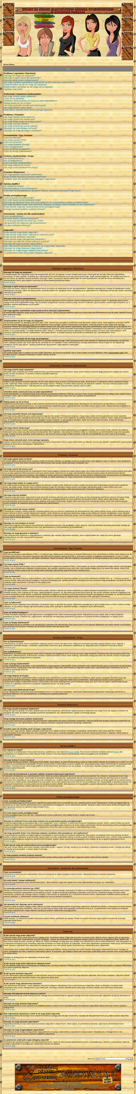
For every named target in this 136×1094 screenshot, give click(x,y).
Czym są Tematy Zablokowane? (18, 151)
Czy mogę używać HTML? (15, 140)
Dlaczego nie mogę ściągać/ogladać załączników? (26, 250)
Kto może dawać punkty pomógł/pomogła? (22, 200)
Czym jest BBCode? (13, 138)
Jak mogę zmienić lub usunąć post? (19, 119)
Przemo (116, 752)
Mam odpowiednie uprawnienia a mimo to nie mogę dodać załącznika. (34, 246)
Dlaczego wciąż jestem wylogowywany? (21, 80)
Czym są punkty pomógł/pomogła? (19, 198)
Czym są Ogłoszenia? (13, 147)
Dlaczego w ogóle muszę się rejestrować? (22, 78)
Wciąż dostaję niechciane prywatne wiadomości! (25, 177)
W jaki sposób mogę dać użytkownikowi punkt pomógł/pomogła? (32, 207)
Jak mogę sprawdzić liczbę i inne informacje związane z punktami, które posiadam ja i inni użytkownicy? (49, 204)
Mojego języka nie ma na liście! (17, 103)
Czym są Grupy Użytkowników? (18, 163)
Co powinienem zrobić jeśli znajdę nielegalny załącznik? (28, 253)
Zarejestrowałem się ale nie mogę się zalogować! (25, 84)
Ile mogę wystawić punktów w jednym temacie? (24, 209)
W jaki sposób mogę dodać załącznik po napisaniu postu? (29, 234)
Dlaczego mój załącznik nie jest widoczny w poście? (26, 241)
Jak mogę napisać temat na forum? (19, 117)
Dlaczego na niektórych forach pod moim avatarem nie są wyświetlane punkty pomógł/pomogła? (46, 202)
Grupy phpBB (74, 752)
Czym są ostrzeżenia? (13, 216)
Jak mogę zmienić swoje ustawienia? (20, 96)
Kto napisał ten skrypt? (14, 186)
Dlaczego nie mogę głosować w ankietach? (23, 130)
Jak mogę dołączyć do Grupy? (17, 165)
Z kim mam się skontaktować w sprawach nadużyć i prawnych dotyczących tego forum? (42, 191)
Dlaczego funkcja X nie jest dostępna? (20, 188)
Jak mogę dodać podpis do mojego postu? (22, 121)
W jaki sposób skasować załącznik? (19, 237)
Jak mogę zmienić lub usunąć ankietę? (21, 126)
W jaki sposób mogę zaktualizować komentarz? (24, 239)
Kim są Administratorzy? (14, 158)
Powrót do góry (9, 282)
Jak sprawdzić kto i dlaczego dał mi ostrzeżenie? (25, 223)
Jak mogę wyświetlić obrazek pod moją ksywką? (25, 105)
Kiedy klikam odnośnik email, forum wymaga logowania (28, 110)
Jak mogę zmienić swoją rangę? (18, 107)
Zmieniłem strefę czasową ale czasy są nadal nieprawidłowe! (30, 101)
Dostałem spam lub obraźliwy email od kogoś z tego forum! (30, 179)
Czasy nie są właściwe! (14, 98)
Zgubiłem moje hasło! (13, 89)
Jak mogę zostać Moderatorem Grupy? (21, 167)
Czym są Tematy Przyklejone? (17, 149)
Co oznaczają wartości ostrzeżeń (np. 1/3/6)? (23, 221)
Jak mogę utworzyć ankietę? (16, 124)
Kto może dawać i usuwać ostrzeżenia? (21, 218)
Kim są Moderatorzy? (13, 160)
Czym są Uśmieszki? (13, 142)
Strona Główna (8, 64)
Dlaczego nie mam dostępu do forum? (20, 128)
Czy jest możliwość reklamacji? (17, 225)
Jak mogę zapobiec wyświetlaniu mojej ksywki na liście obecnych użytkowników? (39, 82)
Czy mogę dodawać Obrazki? (17, 144)
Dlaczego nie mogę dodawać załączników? (23, 244)
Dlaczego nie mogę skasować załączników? (23, 248)
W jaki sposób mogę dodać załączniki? (21, 232)
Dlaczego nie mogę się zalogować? (19, 75)
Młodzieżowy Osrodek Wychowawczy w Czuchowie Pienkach (68, 1075)
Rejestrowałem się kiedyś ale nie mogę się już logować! (28, 87)
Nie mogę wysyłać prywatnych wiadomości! (23, 174)
